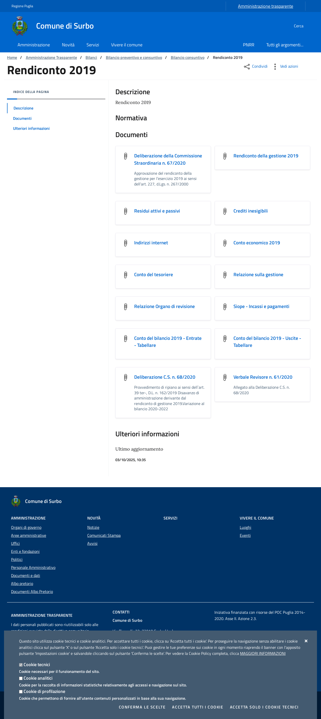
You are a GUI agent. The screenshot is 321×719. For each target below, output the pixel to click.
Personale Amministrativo (33, 567)
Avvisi (92, 543)
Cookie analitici (38, 678)
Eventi (245, 535)
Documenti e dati (25, 575)
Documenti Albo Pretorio (32, 591)
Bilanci (91, 57)
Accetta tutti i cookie (197, 707)
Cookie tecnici (37, 664)
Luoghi (245, 527)
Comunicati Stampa (104, 535)
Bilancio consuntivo (187, 57)
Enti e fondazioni (25, 551)
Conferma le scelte (142, 707)
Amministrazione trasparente (265, 6)
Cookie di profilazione (44, 691)
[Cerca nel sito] (303, 26)
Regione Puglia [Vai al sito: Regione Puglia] (22, 6)
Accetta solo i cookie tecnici (264, 707)
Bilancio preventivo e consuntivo (134, 57)
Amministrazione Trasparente (51, 57)
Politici (17, 559)
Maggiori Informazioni (263, 653)
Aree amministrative (28, 535)
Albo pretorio (22, 583)
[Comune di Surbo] (56, 26)
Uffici (15, 543)
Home (12, 57)
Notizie (93, 527)
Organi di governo (26, 527)
